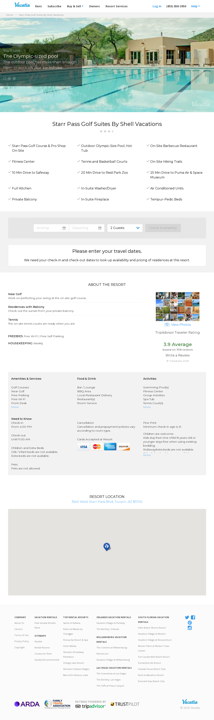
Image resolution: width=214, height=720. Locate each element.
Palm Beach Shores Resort (152, 627)
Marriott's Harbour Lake (75, 675)
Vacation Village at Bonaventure (155, 639)
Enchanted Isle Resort (149, 662)
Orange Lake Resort (73, 662)
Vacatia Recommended (47, 659)
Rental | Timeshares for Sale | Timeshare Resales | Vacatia (190, 701)
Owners (94, 6)
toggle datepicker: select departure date (87, 228)
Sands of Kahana (71, 622)
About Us (19, 622)
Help (195, 6)
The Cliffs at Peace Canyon (110, 685)
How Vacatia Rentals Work (45, 625)
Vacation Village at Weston (152, 633)
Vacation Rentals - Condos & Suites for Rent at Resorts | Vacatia (22, 4)
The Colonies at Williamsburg (111, 647)
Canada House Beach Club (151, 668)
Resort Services (117, 6)
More (15, 407)
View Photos (178, 325)
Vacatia (38, 641)
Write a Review (177, 355)
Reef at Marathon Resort (151, 675)
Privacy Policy (21, 641)
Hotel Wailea (69, 645)
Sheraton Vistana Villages (76, 668)
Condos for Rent (43, 653)
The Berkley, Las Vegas (108, 679)
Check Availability (163, 228)
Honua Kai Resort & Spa (75, 639)
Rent (38, 6)
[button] (4, 78)
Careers (18, 629)
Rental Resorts (42, 647)
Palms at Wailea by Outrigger (73, 631)
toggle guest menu (126, 228)
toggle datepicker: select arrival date (51, 228)
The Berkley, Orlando (107, 629)
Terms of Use (21, 635)
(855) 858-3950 (176, 6)
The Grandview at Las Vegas (111, 673)
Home (9, 14)
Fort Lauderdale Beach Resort (154, 656)
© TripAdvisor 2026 (177, 360)
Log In (157, 6)
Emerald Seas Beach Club (151, 681)
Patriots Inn (102, 653)
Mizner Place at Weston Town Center (153, 648)
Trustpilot (125, 704)
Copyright (19, 647)
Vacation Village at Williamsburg (113, 659)
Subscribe (54, 6)
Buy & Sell (75, 6)
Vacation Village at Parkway (110, 622)
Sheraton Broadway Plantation (73, 654)
